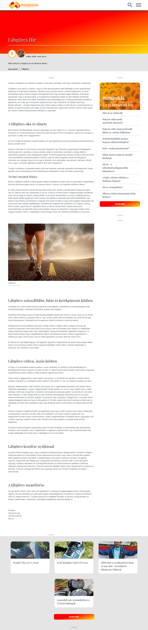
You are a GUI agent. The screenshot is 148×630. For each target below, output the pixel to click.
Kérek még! (120, 204)
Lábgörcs (25, 69)
